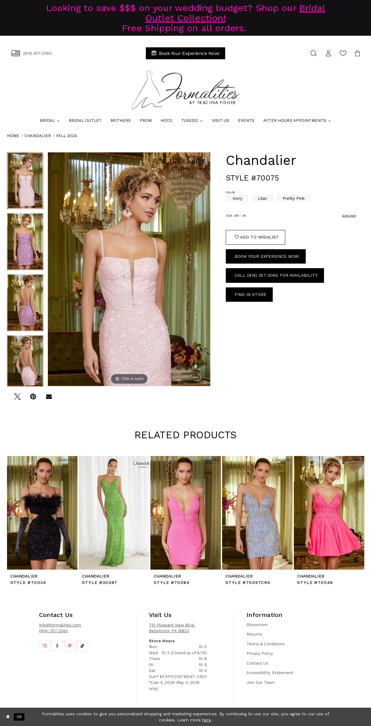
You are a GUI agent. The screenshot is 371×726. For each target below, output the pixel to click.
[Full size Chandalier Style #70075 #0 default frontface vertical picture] (129, 269)
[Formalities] (185, 90)
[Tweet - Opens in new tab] (17, 398)
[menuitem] (31, 53)
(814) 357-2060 (53, 631)
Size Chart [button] (349, 215)
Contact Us (257, 663)
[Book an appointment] (185, 53)
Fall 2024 (66, 135)
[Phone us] (31, 53)
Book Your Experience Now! (267, 256)
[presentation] (42, 513)
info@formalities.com (60, 625)
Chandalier (37, 135)
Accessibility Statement (270, 672)
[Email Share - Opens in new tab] (49, 398)
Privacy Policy (260, 653)
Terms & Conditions (266, 644)
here (206, 719)
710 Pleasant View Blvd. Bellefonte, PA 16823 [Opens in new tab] (172, 628)
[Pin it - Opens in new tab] (33, 398)
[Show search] (313, 53)
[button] (328, 53)
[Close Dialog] (8, 717)
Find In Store (250, 294)
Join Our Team (261, 682)
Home (13, 135)
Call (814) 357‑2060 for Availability (276, 275)
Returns (254, 634)
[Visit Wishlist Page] (343, 53)
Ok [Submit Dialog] (19, 716)
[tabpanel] (25, 182)
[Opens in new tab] (44, 645)
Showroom (257, 624)
